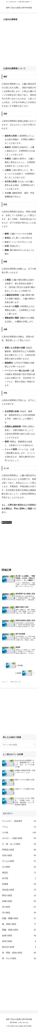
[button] (34, 744)
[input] (19, 744)
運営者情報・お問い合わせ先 (19, 1022)
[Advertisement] (19, 43)
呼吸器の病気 (6, 522)
